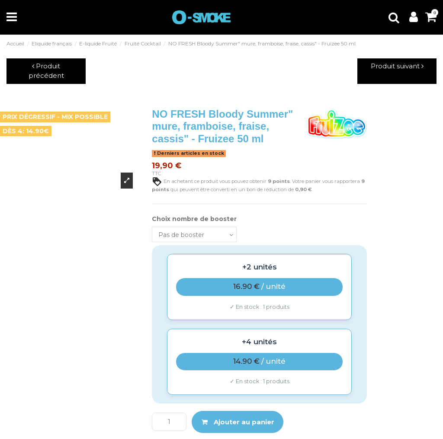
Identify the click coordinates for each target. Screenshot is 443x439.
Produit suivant (397, 66)
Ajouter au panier (238, 422)
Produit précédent (46, 71)
